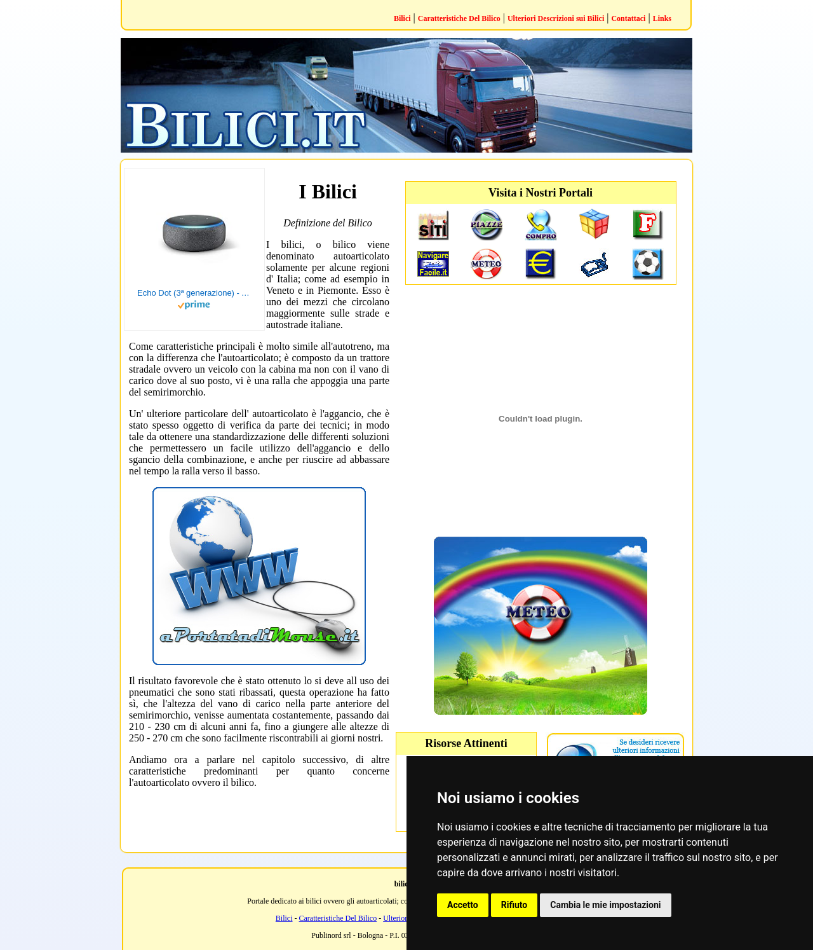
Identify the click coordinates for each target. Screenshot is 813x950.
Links (662, 18)
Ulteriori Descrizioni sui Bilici (555, 18)
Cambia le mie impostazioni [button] (605, 905)
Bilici (402, 18)
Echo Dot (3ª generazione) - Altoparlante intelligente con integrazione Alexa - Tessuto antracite (194, 293)
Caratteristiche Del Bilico (459, 18)
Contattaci (628, 18)
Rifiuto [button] (514, 905)
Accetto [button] (462, 905)
